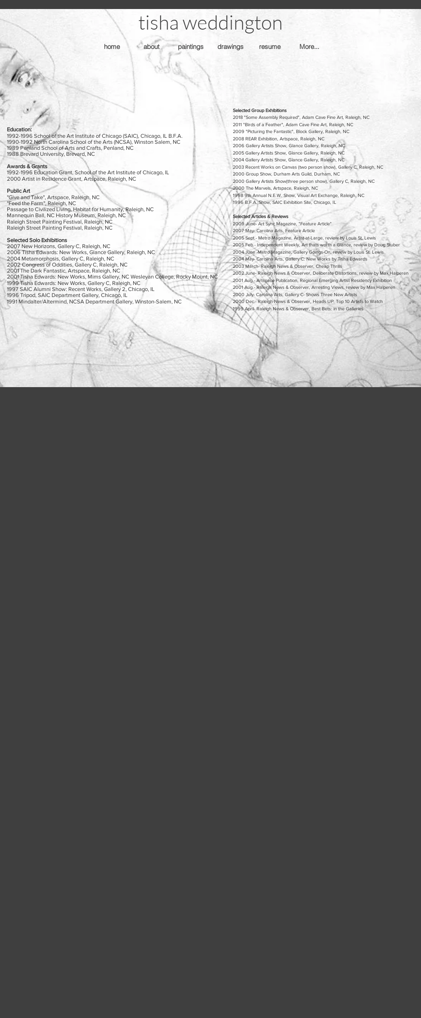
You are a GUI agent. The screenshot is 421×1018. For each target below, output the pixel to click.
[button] (210, 22)
